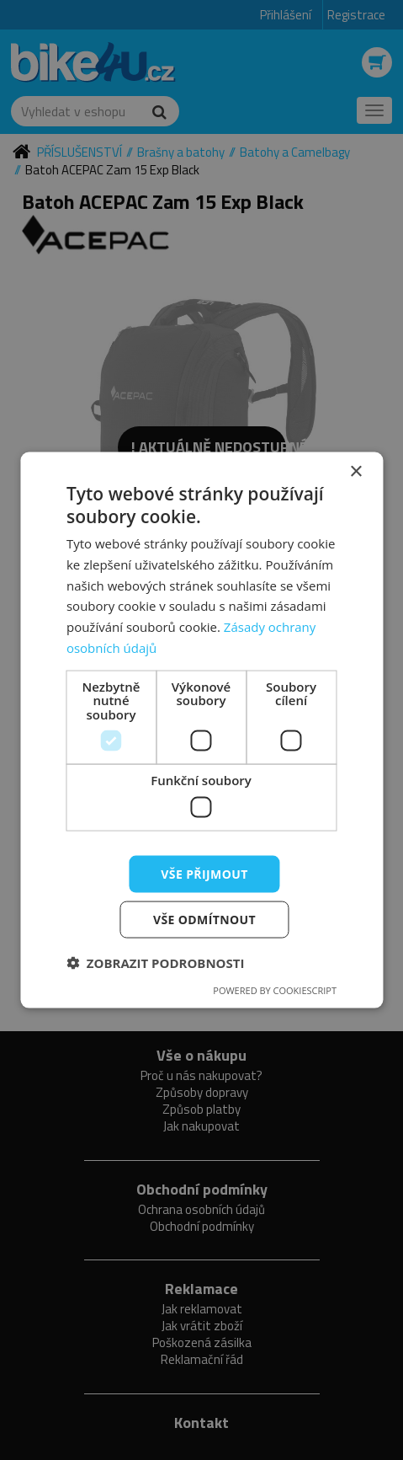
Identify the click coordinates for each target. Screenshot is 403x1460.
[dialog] (201, 730)
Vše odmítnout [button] (204, 920)
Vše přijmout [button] (204, 873)
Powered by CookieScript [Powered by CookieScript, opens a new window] (275, 990)
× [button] (355, 471)
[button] (155, 963)
